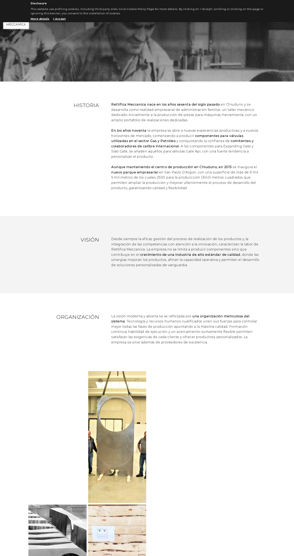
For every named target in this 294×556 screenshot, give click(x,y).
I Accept (59, 18)
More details (40, 18)
